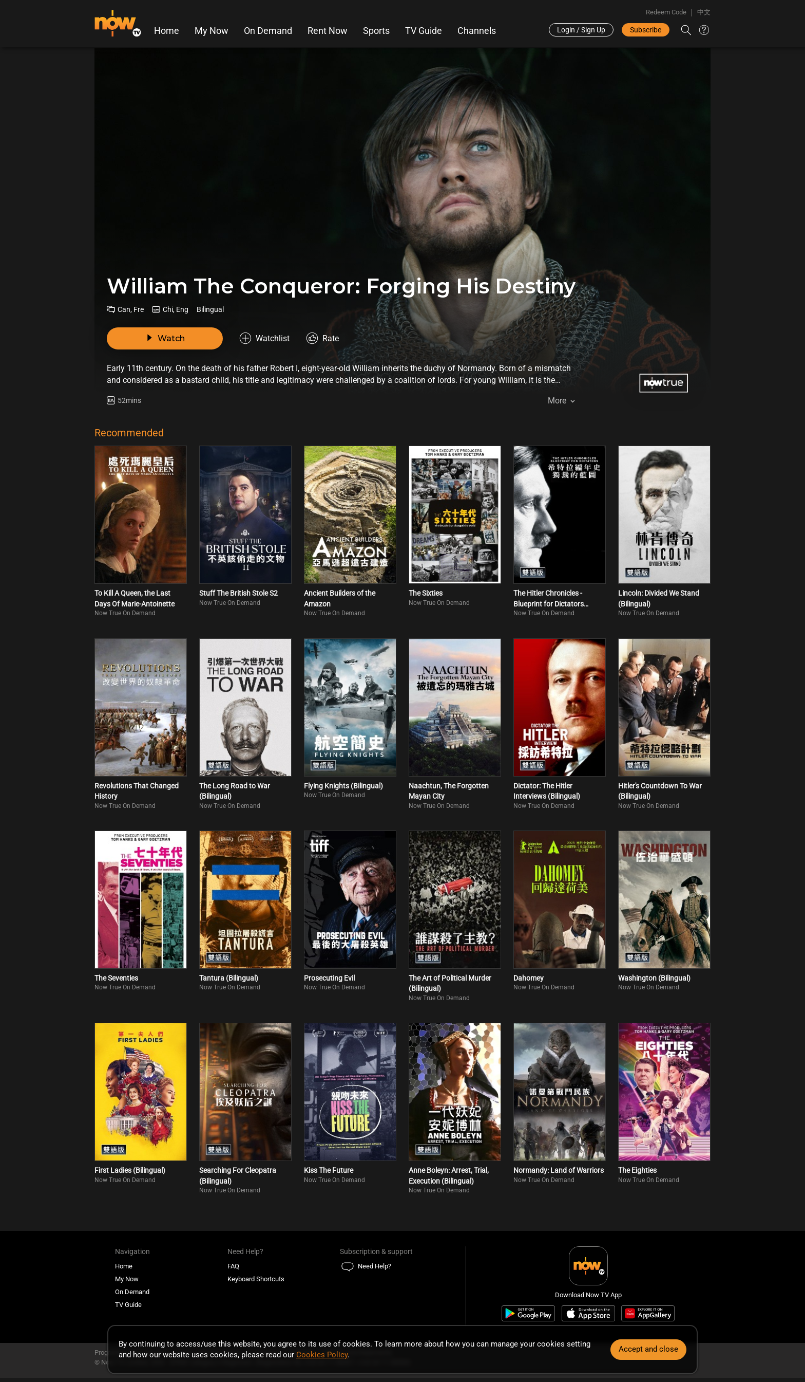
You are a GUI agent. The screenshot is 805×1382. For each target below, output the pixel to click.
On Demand (268, 31)
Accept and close (648, 1349)
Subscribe (645, 30)
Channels (476, 31)
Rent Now (328, 31)
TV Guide (423, 31)
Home (166, 31)
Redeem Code (666, 12)
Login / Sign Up (581, 30)
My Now (211, 31)
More (557, 401)
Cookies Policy (322, 1354)
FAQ (233, 1266)
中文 (704, 12)
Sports (376, 31)
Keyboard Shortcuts (255, 1279)
